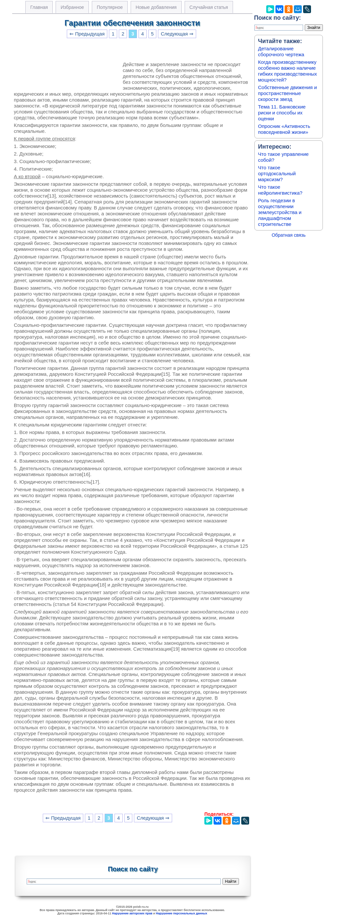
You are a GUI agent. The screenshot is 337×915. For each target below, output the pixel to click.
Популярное (110, 7)
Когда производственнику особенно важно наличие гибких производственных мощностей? (287, 71)
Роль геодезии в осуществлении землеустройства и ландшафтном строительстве (279, 212)
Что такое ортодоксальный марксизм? (277, 173)
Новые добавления (156, 7)
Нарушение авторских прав (132, 913)
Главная (39, 7)
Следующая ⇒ (177, 33)
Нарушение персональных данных (181, 913)
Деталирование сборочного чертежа (281, 51)
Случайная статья (209, 7)
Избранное (72, 7)
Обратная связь (288, 235)
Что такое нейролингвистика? (280, 190)
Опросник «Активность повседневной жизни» (284, 129)
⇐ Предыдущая (87, 33)
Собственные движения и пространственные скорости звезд (287, 93)
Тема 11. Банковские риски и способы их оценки (282, 112)
